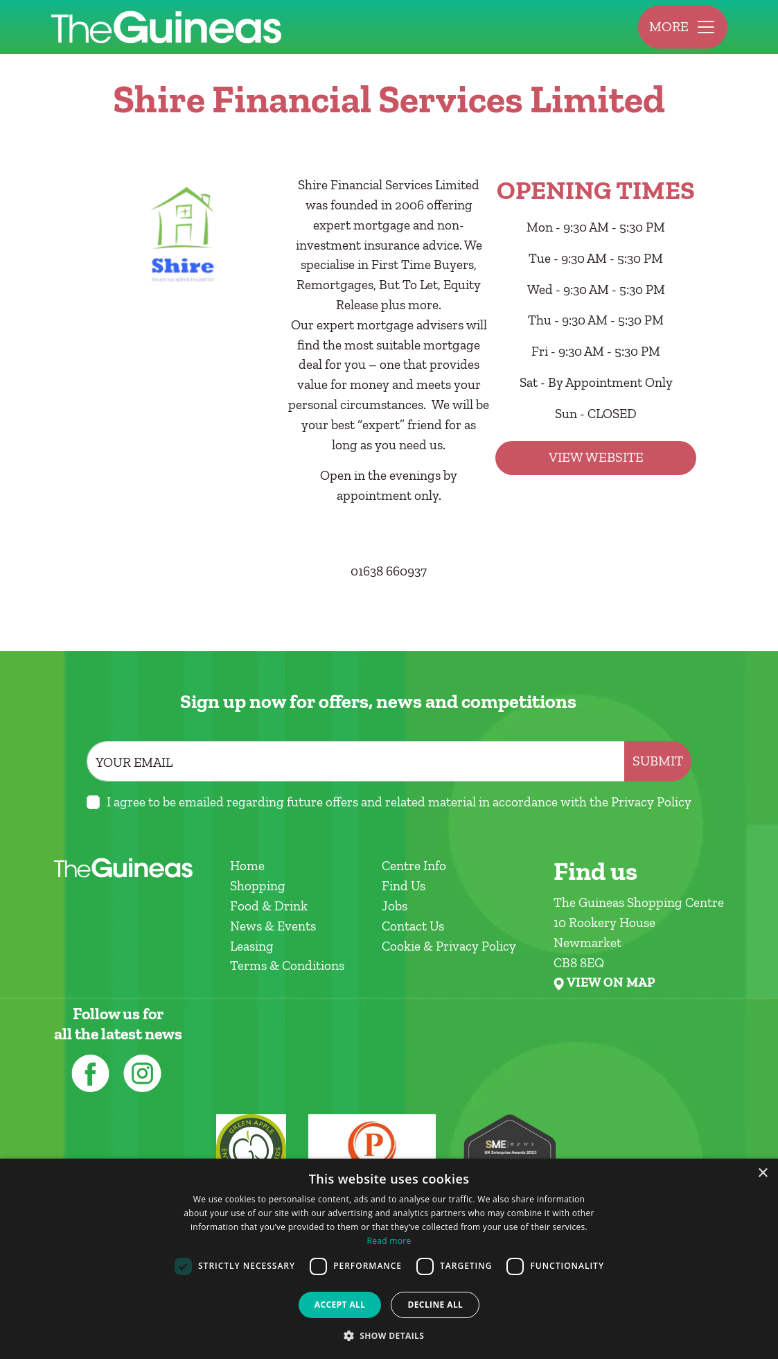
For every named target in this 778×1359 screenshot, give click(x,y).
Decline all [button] (435, 1304)
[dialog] (389, 1259)
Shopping (257, 885)
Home (247, 865)
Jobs (394, 906)
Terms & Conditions (287, 965)
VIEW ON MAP (611, 982)
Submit (658, 761)
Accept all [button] (340, 1304)
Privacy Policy (651, 802)
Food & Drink (269, 906)
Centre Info (414, 865)
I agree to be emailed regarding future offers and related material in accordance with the (399, 802)
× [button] (762, 1173)
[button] (389, 1335)
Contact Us (413, 926)
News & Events (273, 926)
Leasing (252, 946)
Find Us (403, 885)
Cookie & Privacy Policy (449, 946)
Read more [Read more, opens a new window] (389, 1241)
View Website (596, 457)
